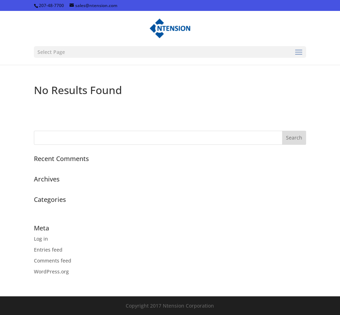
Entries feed (48, 249)
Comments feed (52, 260)
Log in (41, 238)
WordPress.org (51, 271)
